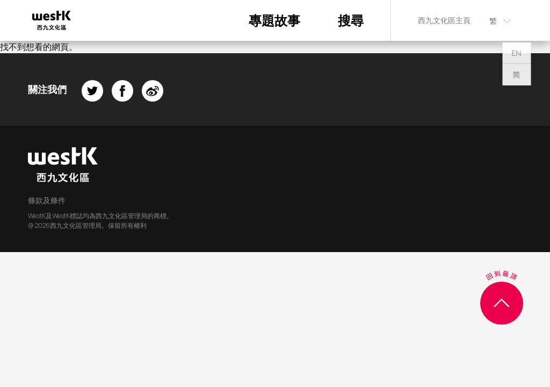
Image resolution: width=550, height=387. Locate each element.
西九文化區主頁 (444, 20)
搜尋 (351, 20)
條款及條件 (47, 200)
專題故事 (274, 20)
